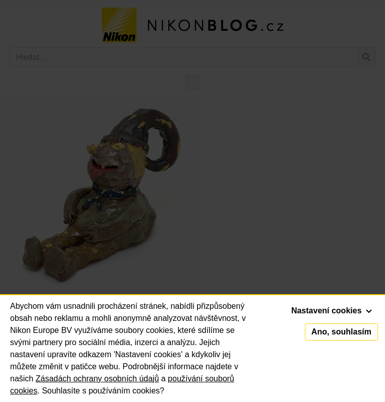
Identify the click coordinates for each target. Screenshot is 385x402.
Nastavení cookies (331, 310)
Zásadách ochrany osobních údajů (97, 378)
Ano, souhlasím (341, 331)
